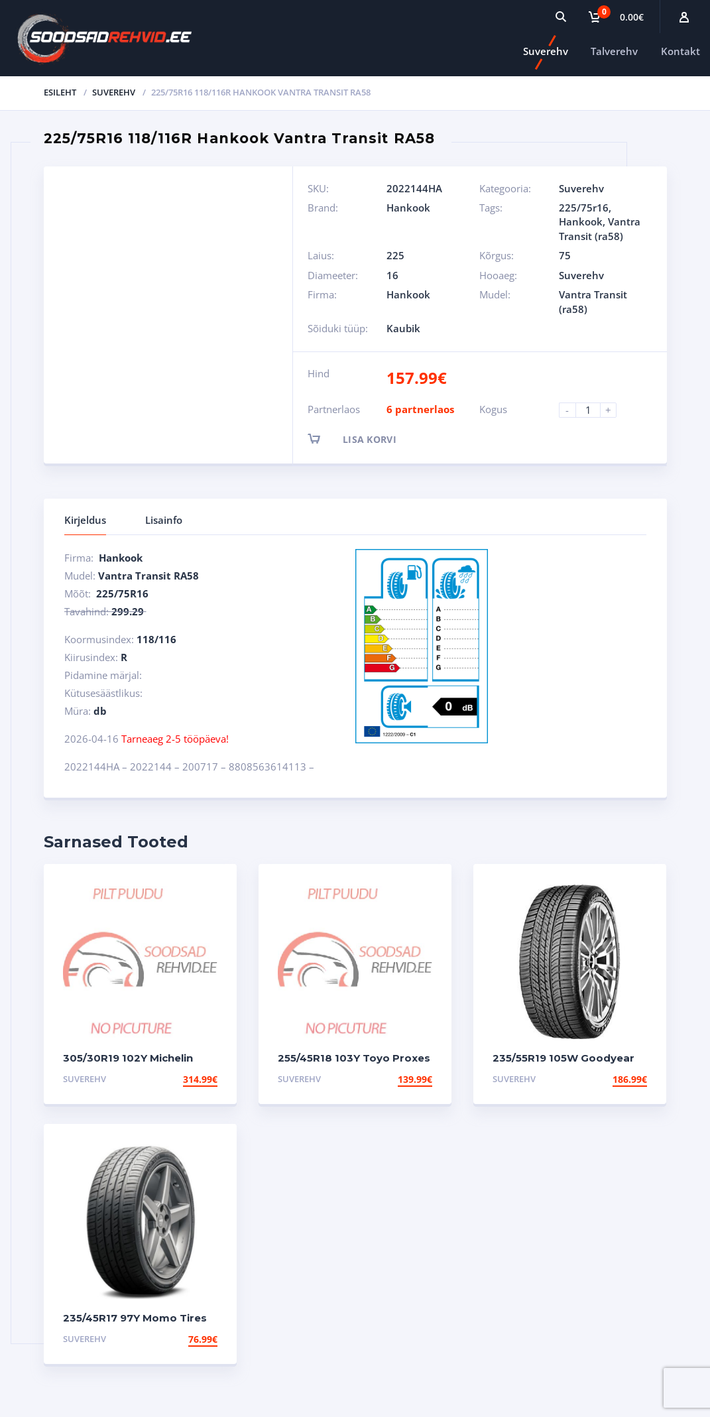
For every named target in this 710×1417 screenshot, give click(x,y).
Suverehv (545, 51)
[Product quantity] (593, 410)
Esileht (60, 92)
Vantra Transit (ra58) (599, 228)
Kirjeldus (85, 519)
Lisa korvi (363, 439)
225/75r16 (584, 207)
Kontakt (680, 51)
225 (395, 255)
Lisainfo (163, 519)
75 (565, 255)
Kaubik (403, 328)
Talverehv (614, 51)
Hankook (408, 207)
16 (392, 275)
